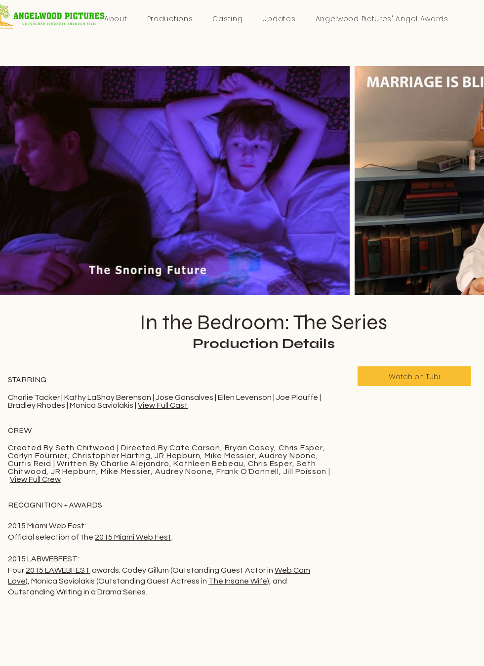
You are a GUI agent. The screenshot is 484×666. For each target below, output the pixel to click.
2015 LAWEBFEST (58, 570)
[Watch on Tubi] (414, 376)
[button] (381, 19)
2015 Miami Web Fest (133, 537)
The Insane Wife (237, 581)
